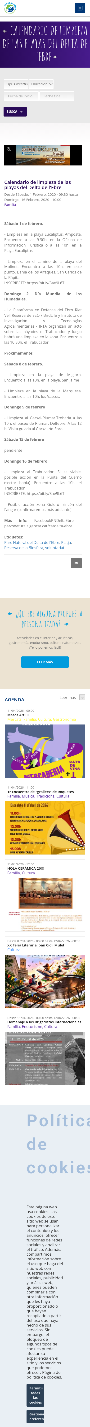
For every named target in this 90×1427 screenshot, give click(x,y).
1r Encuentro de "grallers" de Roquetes (40, 792)
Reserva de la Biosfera (23, 547)
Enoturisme (32, 1026)
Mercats (14, 719)
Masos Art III (18, 715)
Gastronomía (64, 719)
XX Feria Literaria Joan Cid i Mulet (35, 945)
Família (29, 719)
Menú (80, 8)
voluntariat (54, 547)
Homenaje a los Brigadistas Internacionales (44, 1022)
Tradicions (45, 796)
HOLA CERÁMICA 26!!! (25, 868)
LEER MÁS (45, 662)
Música (28, 796)
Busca (11, 111)
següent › (82, 697)
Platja (66, 542)
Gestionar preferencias (36, 1416)
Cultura (44, 719)
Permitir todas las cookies (36, 1395)
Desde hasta (43, 941)
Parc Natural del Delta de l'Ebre (31, 542)
